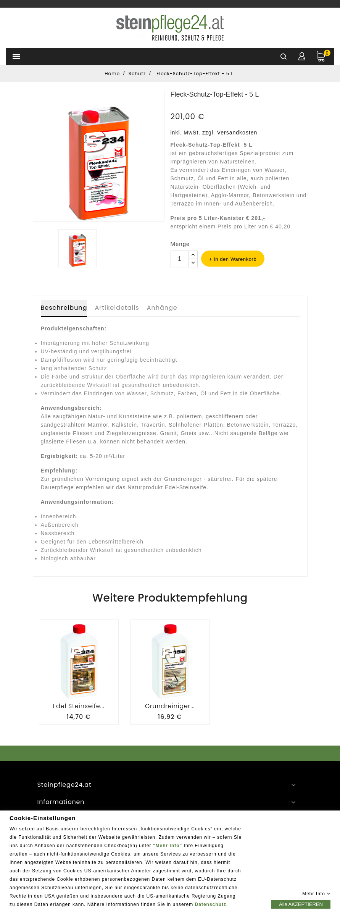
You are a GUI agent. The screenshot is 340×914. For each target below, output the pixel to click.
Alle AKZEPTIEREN (301, 904)
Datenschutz (210, 904)
